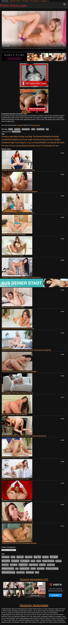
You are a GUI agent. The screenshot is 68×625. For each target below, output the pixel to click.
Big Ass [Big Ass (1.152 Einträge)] (17, 136)
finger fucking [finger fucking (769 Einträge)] (34, 139)
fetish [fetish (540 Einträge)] (25, 140)
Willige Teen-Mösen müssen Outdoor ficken (15, 479)
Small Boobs (40, 129)
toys (47, 129)
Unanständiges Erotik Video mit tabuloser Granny (17, 393)
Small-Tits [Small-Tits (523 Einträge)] (39, 146)
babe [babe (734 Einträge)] (11, 137)
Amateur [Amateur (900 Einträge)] (5, 136)
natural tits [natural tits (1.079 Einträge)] (54, 142)
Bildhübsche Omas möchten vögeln (13, 307)
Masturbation (26, 129)
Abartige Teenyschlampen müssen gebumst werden (18, 170)
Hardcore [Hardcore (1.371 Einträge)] (5, 142)
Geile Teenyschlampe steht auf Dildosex (14, 414)
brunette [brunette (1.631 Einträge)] (55, 136)
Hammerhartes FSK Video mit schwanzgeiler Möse (18, 213)
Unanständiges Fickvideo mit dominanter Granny (17, 521)
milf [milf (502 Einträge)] (48, 143)
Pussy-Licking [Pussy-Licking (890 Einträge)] (15, 145)
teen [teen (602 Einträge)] (53, 146)
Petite (33, 129)
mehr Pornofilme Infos (7, 121)
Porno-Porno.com (13, 6)
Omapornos (44, 1)
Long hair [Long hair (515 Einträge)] (30, 143)
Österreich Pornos (15, 1)
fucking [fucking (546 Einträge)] (43, 140)
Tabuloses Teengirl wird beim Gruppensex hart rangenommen (21, 277)
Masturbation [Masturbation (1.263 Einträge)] (40, 142)
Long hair (17, 129)
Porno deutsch (34, 1)
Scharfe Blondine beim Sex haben (12, 256)
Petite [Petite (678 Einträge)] (62, 143)
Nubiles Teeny (16, 131)
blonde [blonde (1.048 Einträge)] (39, 136)
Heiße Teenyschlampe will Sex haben (13, 234)
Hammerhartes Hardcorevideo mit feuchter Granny (18, 328)
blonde (11, 129)
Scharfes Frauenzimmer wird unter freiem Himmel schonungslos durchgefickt (26, 350)
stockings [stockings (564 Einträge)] (47, 146)
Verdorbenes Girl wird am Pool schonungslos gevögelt (19, 371)
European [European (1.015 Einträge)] (14, 139)
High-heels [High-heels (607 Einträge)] (15, 143)
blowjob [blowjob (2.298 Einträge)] (46, 136)
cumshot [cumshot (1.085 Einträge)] (5, 139)
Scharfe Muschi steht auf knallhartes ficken (15, 457)
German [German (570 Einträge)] (49, 139)
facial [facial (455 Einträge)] (21, 140)
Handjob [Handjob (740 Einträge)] (56, 139)
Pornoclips (25, 1)
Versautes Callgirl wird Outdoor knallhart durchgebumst (19, 191)
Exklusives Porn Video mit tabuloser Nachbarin (17, 500)
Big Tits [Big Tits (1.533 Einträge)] (32, 136)
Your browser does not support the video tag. (34, 31)
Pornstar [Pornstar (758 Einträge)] (5, 146)
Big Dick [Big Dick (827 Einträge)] (24, 136)
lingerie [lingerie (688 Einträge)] (23, 143)
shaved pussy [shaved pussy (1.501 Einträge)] (28, 145)
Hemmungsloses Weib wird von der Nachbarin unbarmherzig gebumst (24, 436)
